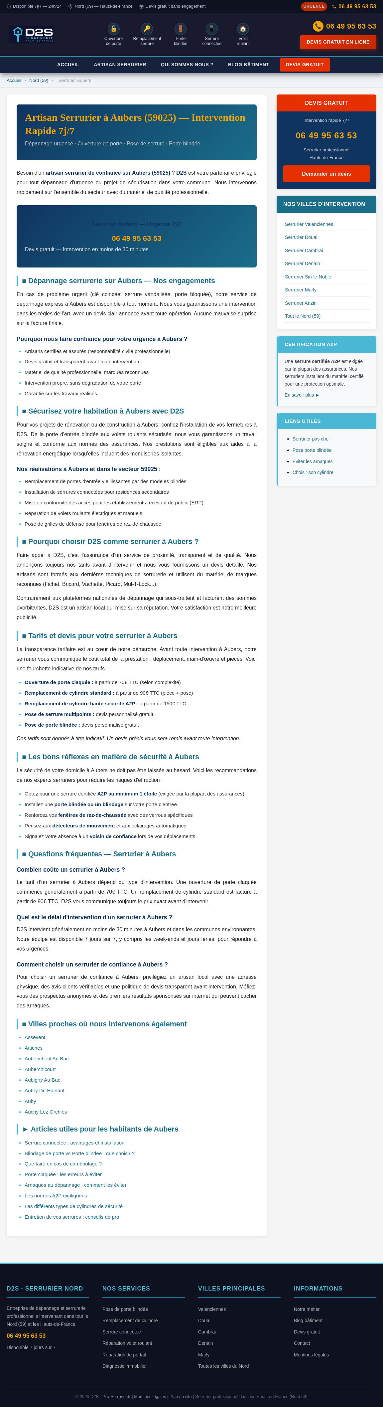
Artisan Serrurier (120, 64)
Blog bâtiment (308, 1320)
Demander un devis (326, 174)
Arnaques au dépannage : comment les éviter (75, 1185)
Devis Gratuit (305, 64)
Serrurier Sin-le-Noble (308, 276)
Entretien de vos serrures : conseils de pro (72, 1217)
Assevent (35, 1037)
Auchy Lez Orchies (46, 1112)
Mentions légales (311, 1354)
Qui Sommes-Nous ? (187, 64)
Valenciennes (212, 1309)
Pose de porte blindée (125, 1309)
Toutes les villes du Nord (223, 1366)
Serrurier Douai (301, 237)
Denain (205, 1343)
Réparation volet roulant (127, 1343)
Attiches (34, 1048)
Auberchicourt (40, 1069)
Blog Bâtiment (248, 64)
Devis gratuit (307, 1331)
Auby (30, 1101)
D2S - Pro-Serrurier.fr (110, 1396)
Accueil (68, 64)
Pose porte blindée (312, 450)
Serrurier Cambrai (304, 250)
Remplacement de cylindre (130, 1320)
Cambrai (207, 1331)
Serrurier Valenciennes (309, 224)
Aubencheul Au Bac (47, 1058)
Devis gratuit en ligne (338, 42)
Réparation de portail (124, 1354)
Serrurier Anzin (301, 303)
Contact (302, 1343)
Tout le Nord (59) (302, 316)
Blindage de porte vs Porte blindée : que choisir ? (80, 1153)
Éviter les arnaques (313, 461)
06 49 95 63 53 (354, 6)
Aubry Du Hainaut (44, 1090)
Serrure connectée (121, 1331)
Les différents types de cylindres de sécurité (74, 1206)
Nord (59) (38, 80)
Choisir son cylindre (313, 472)
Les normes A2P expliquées (56, 1195)
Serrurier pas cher (311, 438)
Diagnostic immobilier (124, 1366)
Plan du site (181, 1396)
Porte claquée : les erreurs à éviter (63, 1174)
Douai (204, 1320)
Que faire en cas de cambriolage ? (63, 1163)
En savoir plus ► (302, 395)
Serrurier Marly (301, 289)
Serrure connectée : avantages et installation (75, 1142)
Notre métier (306, 1309)
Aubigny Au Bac (42, 1080)
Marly (203, 1354)
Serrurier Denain (302, 263)
